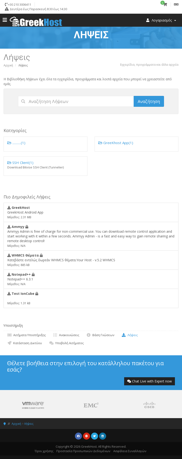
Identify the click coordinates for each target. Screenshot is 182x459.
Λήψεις (129, 335)
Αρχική (8, 65)
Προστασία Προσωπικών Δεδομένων (83, 451)
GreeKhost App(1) (115, 142)
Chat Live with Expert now (149, 381)
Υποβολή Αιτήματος (66, 343)
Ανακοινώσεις (66, 335)
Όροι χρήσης (44, 451)
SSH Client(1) (45, 165)
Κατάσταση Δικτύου (24, 343)
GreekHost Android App (25, 212)
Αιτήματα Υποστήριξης (26, 335)
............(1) (16, 142)
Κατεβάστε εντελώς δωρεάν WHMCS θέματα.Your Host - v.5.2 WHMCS (61, 260)
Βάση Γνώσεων (100, 335)
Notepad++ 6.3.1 (21, 279)
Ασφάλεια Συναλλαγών (129, 451)
